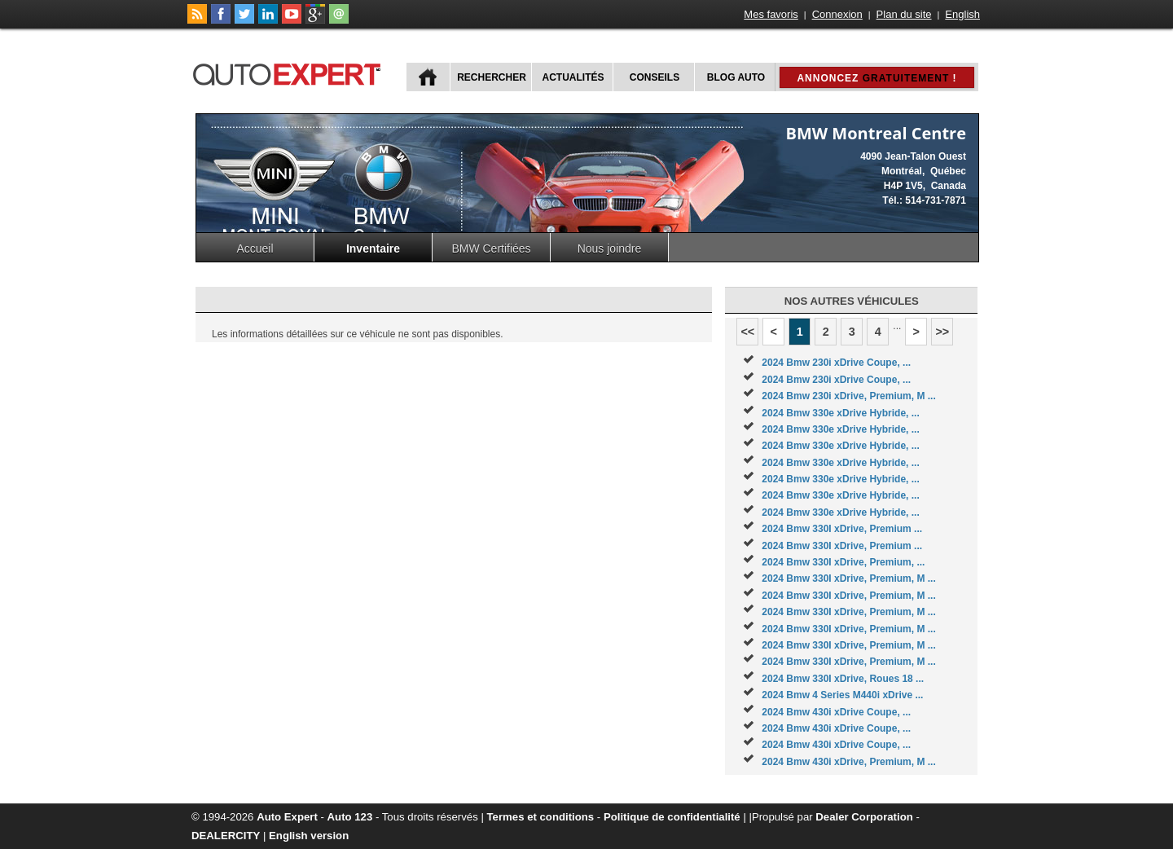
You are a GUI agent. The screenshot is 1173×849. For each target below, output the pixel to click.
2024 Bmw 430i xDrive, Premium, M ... (848, 762)
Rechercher (491, 77)
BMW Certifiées (490, 248)
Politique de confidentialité (672, 817)
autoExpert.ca (290, 72)
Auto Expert (287, 817)
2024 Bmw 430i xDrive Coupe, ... (836, 712)
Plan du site (904, 14)
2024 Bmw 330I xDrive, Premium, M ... (848, 578)
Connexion (837, 14)
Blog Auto (736, 77)
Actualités (573, 77)
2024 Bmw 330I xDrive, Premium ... (842, 528)
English (962, 14)
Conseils (654, 77)
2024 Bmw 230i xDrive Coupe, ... (836, 362)
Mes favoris (770, 14)
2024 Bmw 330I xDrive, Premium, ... (843, 562)
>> (942, 331)
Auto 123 (350, 817)
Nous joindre (610, 248)
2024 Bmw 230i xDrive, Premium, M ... (848, 396)
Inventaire (373, 248)
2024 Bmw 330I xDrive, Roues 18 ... (843, 678)
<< (747, 331)
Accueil (254, 248)
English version (309, 835)
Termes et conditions (541, 817)
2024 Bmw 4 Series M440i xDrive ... (842, 695)
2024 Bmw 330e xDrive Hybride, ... (840, 413)
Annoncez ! (876, 78)
